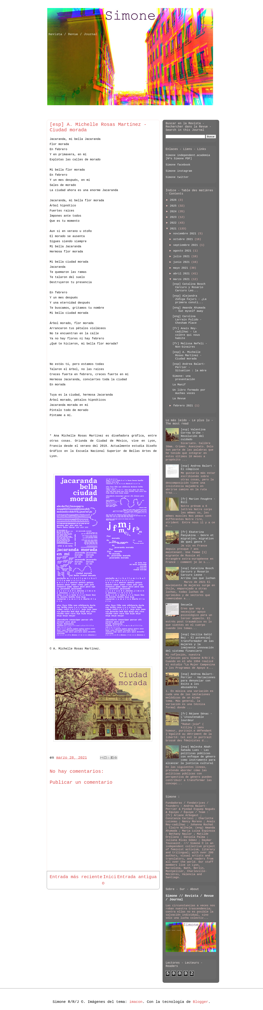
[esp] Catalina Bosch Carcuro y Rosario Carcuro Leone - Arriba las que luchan (198, 573)
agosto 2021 (183, 250)
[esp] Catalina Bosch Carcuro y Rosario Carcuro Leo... (189, 287)
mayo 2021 (181, 268)
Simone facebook (178, 164)
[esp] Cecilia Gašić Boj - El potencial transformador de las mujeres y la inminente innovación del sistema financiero (190, 643)
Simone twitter (177, 177)
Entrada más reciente (76, 876)
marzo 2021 (182, 279)
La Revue (179, 398)
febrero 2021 (184, 405)
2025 (174, 205)
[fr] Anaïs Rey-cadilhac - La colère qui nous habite (186, 333)
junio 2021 (182, 262)
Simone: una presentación (184, 378)
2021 (174, 228)
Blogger (200, 1002)
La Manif (179, 384)
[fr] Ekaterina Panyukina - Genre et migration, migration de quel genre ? (197, 537)
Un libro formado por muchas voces (189, 391)
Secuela (186, 604)
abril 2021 (182, 273)
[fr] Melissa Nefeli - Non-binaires (190, 345)
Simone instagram (179, 171)
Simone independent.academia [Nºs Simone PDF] (188, 157)
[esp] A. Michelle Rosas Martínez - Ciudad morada (187, 355)
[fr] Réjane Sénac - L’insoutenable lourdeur (196, 717)
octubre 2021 (184, 239)
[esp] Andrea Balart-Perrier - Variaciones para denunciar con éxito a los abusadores (198, 681)
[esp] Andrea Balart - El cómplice (198, 467)
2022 (174, 222)
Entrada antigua (137, 876)
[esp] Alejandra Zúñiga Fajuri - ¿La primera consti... (190, 299)
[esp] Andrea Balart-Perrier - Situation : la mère (190, 367)
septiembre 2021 (186, 245)
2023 (174, 217)
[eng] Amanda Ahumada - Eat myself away (189, 309)
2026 (174, 200)
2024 (174, 211)
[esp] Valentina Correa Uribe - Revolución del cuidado (193, 434)
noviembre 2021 (185, 233)
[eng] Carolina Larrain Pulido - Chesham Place (187, 320)
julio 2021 (182, 256)
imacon (135, 1002)
